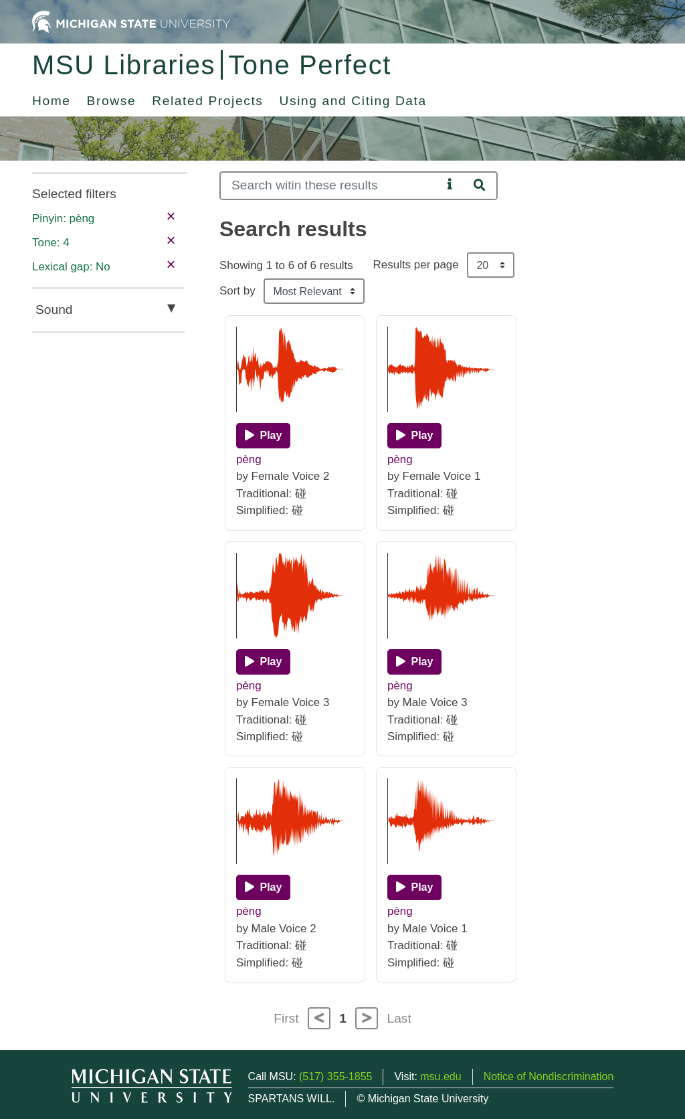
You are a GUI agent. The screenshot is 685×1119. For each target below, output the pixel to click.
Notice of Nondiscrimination (549, 1076)
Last (399, 1018)
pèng (249, 459)
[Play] (263, 435)
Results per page (416, 264)
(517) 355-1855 (335, 1076)
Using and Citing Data (353, 101)
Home (51, 101)
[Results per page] (490, 265)
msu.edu (440, 1076)
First (286, 1018)
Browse (111, 101)
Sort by (237, 290)
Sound (53, 310)
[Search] (330, 185)
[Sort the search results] (314, 291)
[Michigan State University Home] (131, 21)
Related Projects (207, 101)
